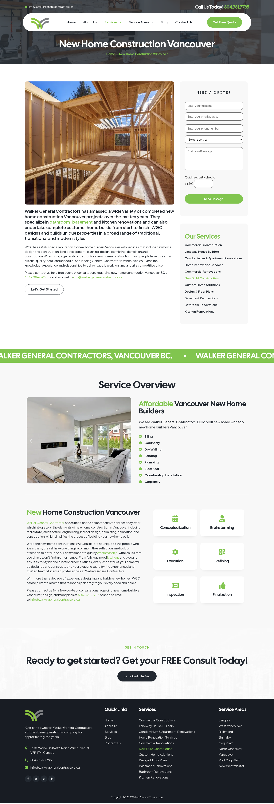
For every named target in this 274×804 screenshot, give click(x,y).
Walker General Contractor (45, 523)
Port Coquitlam (229, 761)
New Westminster (231, 767)
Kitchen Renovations (199, 311)
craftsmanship (107, 553)
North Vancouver (230, 750)
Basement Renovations (201, 298)
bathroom (59, 221)
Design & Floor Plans (199, 291)
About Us (90, 22)
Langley (224, 721)
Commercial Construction (203, 245)
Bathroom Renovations (201, 304)
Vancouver (226, 755)
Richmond (226, 733)
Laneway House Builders (202, 251)
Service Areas (141, 22)
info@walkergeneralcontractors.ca (98, 277)
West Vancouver (230, 727)
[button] (113, 22)
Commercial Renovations (203, 271)
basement (82, 221)
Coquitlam (226, 744)
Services (113, 22)
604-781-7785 (35, 277)
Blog (164, 22)
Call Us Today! (222, 7)
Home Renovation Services (204, 265)
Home (71, 22)
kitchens (113, 557)
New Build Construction (202, 278)
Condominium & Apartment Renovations (213, 258)
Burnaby (225, 738)
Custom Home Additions (202, 285)
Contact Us (184, 22)
